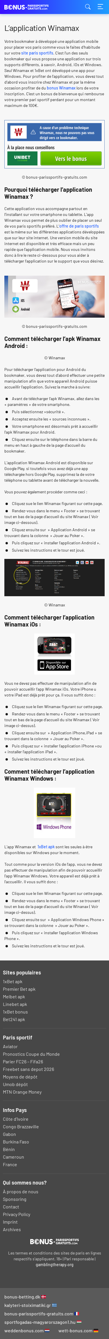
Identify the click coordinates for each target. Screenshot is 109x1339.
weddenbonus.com (26, 1330)
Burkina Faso (16, 1141)
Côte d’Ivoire (15, 1119)
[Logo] (54, 1241)
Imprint (10, 1221)
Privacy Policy (16, 1214)
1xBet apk (46, 846)
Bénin (9, 1149)
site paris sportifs (37, 52)
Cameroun (13, 1156)
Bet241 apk (14, 1019)
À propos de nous (20, 1191)
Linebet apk (15, 1004)
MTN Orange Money (22, 1092)
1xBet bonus (15, 1011)
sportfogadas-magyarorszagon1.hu (42, 1322)
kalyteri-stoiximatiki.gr (30, 1305)
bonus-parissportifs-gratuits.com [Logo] (33, 7)
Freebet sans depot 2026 (28, 1069)
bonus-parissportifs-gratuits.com (41, 1313)
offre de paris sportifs (79, 226)
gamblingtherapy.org (55, 1264)
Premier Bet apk (19, 989)
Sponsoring (14, 1199)
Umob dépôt (15, 1084)
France (10, 1164)
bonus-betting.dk (25, 1296)
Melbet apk (14, 996)
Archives (12, 1229)
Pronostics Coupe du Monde (31, 1054)
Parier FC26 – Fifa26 (23, 1061)
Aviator (10, 1046)
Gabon (9, 1134)
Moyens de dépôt (20, 1076)
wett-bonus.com (78, 1330)
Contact (11, 1206)
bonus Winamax (61, 87)
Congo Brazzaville (21, 1126)
